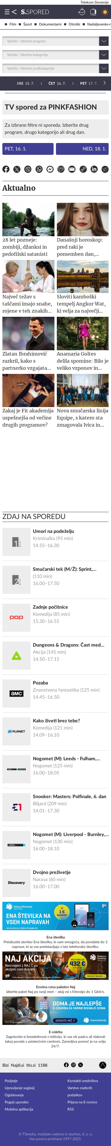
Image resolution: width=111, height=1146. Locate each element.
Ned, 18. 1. (94, 149)
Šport (25, 24)
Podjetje (11, 1081)
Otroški (72, 24)
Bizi (5, 1065)
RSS (70, 1109)
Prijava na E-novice (82, 1102)
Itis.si (31, 1065)
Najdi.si (17, 1065)
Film (10, 24)
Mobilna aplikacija (19, 1109)
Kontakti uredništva (82, 1081)
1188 (42, 1065)
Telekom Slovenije (95, 2)
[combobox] (7, 41)
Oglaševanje (14, 1095)
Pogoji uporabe (16, 1102)
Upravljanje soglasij (20, 1088)
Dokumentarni (48, 24)
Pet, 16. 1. (16, 149)
